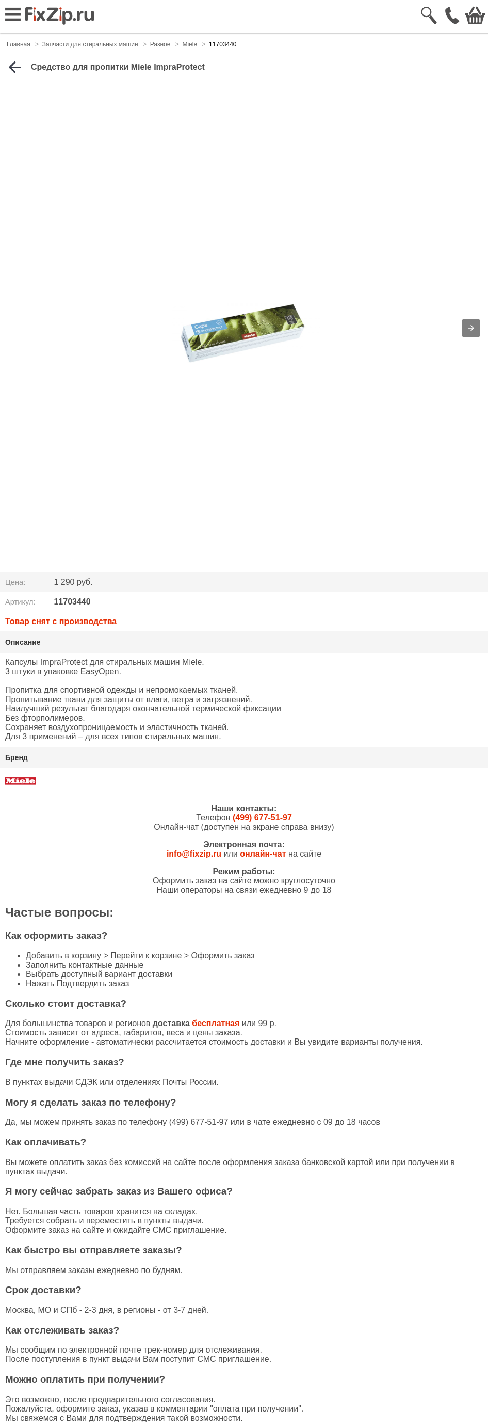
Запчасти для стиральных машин (90, 44)
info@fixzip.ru (194, 853)
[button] (471, 328)
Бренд (16, 757)
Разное (160, 44)
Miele (189, 44)
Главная (18, 44)
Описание (23, 642)
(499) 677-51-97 (262, 817)
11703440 (222, 44)
